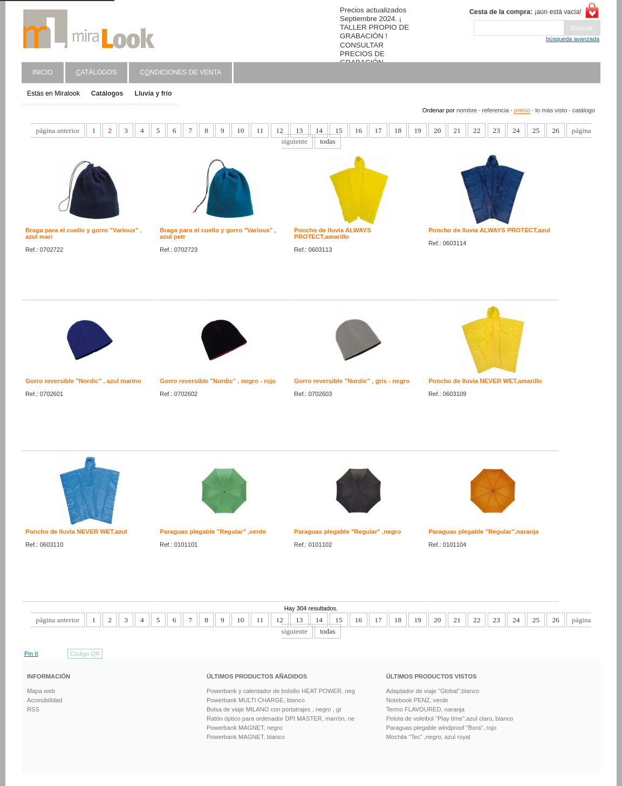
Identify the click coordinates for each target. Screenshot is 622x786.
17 (377, 130)
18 (397, 130)
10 (240, 130)
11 (259, 130)
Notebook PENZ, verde (417, 700)
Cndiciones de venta (180, 72)
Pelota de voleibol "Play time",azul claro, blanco (450, 718)
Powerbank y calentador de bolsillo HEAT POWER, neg (281, 691)
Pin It (31, 653)
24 (516, 130)
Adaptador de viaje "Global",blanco (433, 691)
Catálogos (107, 93)
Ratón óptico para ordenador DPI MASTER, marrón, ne (280, 718)
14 (319, 130)
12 (279, 130)
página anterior (57, 130)
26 (555, 130)
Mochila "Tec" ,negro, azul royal (428, 737)
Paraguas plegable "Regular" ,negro (347, 531)
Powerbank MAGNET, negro (245, 727)
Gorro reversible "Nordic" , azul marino (83, 381)
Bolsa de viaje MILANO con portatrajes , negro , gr (274, 709)
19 (417, 130)
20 (437, 130)
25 (535, 130)
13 (299, 130)
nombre (466, 110)
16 (358, 130)
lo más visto (551, 110)
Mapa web (41, 691)
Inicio (42, 72)
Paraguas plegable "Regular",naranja (483, 531)
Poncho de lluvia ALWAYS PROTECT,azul (489, 230)
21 (456, 130)
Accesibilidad (44, 700)
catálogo (583, 110)
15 (338, 130)
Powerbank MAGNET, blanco (246, 737)
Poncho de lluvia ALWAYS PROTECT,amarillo (332, 233)
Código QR (85, 653)
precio (522, 110)
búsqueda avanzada (572, 39)
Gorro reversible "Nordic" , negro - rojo (218, 381)
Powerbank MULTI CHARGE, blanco (256, 700)
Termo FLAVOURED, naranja (425, 709)
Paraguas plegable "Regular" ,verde (213, 531)
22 (476, 130)
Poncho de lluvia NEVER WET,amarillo (485, 381)
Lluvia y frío (153, 93)
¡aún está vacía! (525, 12)
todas (327, 141)
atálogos (96, 72)
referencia (495, 110)
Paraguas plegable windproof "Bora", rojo (441, 727)
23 (496, 130)
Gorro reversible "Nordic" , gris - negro (351, 381)
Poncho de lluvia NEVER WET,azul (76, 531)
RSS (33, 709)
